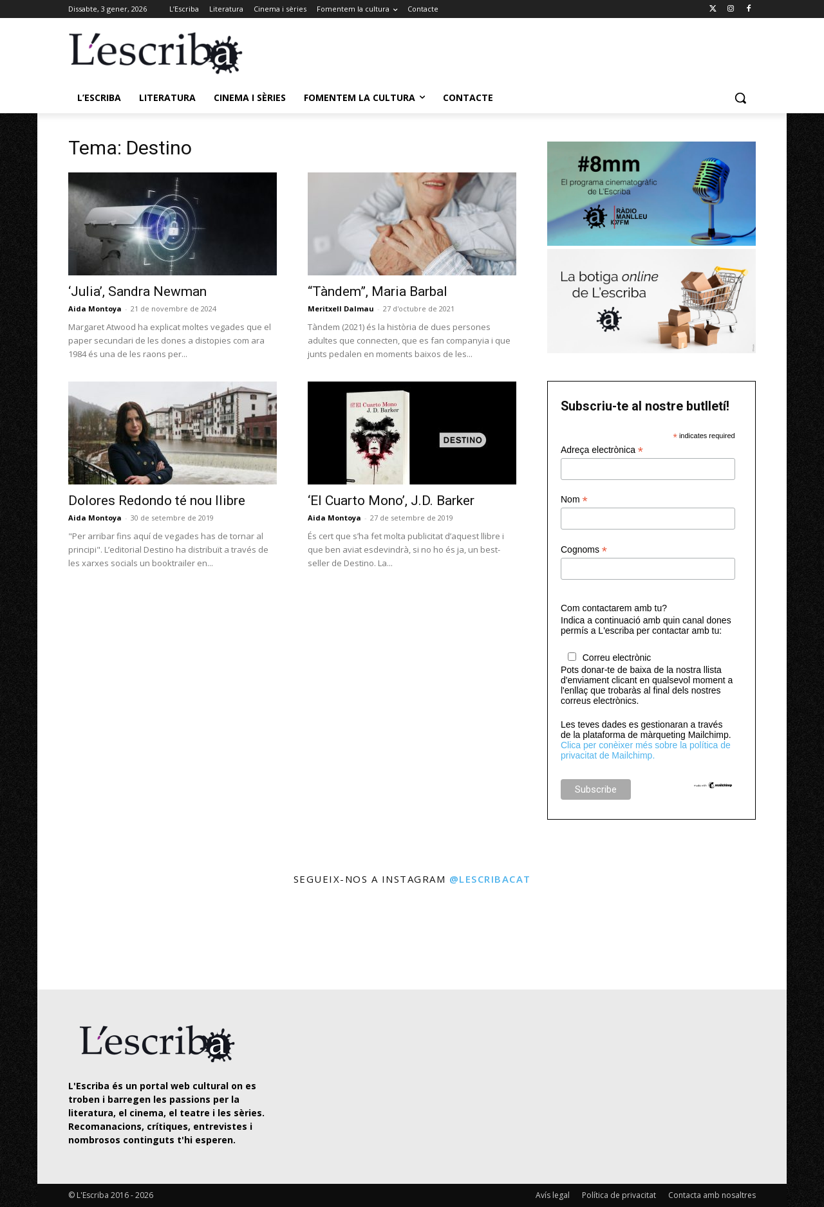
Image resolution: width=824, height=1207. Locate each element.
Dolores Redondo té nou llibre (156, 500)
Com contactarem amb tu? (614, 608)
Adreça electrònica (602, 450)
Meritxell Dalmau (341, 308)
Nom (574, 499)
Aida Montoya (95, 308)
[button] (740, 97)
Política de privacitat (619, 1195)
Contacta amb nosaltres (712, 1195)
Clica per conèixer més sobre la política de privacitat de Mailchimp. (646, 750)
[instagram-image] (81, 939)
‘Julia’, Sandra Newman (137, 291)
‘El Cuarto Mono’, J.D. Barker (391, 500)
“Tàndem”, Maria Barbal (377, 291)
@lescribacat (490, 878)
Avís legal (553, 1195)
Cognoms (584, 550)
